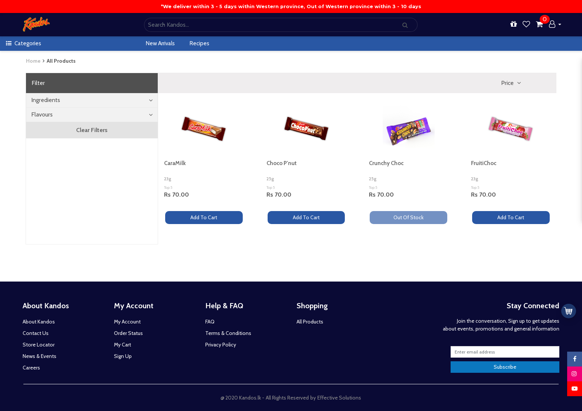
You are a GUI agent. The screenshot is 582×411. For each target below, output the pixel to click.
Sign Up (123, 356)
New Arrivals (160, 43)
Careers (31, 367)
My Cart (122, 344)
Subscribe (505, 367)
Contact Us (36, 333)
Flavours (92, 114)
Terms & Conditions (228, 333)
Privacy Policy (220, 344)
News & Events (39, 356)
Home (33, 60)
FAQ (210, 321)
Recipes (199, 43)
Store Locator (39, 344)
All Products (61, 60)
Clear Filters (92, 130)
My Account (127, 321)
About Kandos (39, 321)
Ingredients (92, 99)
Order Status (128, 333)
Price (508, 82)
